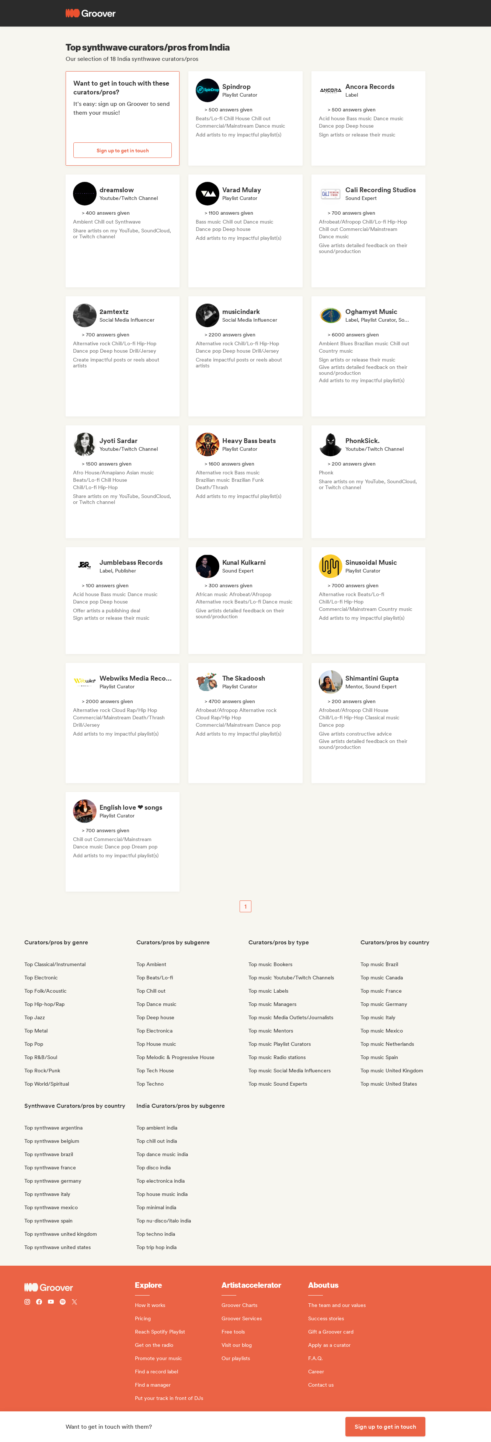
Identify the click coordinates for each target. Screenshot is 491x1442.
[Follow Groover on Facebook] (39, 1303)
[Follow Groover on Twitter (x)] (74, 1303)
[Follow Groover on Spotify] (63, 1303)
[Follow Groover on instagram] (27, 1303)
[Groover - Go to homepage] (79, 1287)
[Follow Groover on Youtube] (51, 1303)
